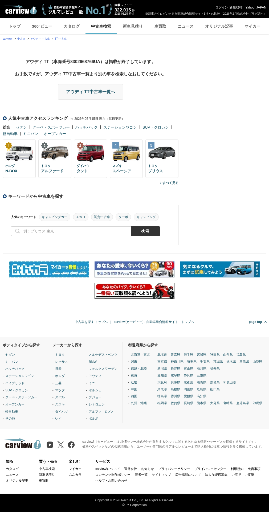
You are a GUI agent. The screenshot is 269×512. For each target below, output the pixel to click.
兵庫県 (175, 382)
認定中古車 (102, 217)
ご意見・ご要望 (243, 475)
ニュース (186, 26)
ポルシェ (95, 390)
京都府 (188, 382)
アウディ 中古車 (40, 38)
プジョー (95, 397)
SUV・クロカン (155, 127)
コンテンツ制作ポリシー (113, 475)
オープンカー (55, 134)
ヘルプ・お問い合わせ (111, 480)
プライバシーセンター (210, 469)
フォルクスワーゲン (103, 369)
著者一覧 (141, 475)
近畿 (134, 382)
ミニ (92, 383)
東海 (134, 375)
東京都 (162, 361)
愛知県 (162, 375)
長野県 (175, 368)
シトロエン (97, 404)
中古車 (21, 38)
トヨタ (60, 355)
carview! (8, 38)
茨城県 (218, 361)
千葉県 (205, 361)
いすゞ (60, 418)
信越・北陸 (139, 368)
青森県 (175, 355)
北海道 (162, 355)
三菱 (58, 383)
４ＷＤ (80, 217)
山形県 (228, 355)
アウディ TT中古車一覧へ (90, 91)
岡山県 (188, 389)
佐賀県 (175, 403)
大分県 (215, 403)
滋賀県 (201, 382)
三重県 (201, 375)
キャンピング (146, 217)
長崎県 (188, 403)
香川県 (175, 396)
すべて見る (170, 183)
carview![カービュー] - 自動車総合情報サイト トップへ (154, 321)
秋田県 (215, 355)
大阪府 (162, 382)
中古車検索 (101, 26)
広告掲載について (188, 475)
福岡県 (162, 403)
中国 (134, 389)
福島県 (241, 355)
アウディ (95, 376)
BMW (92, 362)
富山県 (188, 368)
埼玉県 (192, 361)
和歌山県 (229, 382)
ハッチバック (86, 127)
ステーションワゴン (120, 127)
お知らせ (147, 469)
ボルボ (93, 418)
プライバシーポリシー (174, 469)
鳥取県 (162, 389)
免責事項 (254, 469)
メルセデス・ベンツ (103, 355)
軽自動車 (10, 134)
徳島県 (162, 396)
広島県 (201, 389)
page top (255, 321)
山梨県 (257, 361)
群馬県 (244, 361)
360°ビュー (42, 26)
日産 (58, 369)
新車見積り (133, 26)
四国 (134, 396)
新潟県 (162, 368)
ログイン (221, 7)
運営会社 (130, 469)
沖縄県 (257, 403)
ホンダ (60, 376)
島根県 (175, 389)
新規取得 (236, 7)
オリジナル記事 (219, 26)
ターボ (123, 217)
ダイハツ (61, 411)
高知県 (201, 396)
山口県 (215, 389)
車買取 (160, 26)
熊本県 (201, 403)
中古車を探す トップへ (91, 321)
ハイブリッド (15, 383)
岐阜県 (175, 375)
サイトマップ (161, 475)
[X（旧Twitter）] (60, 444)
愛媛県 (188, 396)
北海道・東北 (140, 355)
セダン (21, 127)
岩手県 (188, 355)
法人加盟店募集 (216, 475)
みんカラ (75, 475)
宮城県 (201, 355)
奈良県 (215, 382)
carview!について (107, 469)
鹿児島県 (242, 403)
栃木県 (231, 361)
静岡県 (188, 375)
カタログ (72, 26)
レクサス (61, 362)
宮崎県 (228, 403)
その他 (10, 418)
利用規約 (237, 469)
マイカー (252, 26)
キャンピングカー (54, 217)
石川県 (201, 368)
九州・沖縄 (139, 403)
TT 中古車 (61, 38)
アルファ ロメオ (101, 411)
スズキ (60, 404)
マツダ (60, 390)
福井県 (215, 368)
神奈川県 (177, 361)
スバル (60, 397)
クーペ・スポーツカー (51, 127)
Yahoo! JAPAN (256, 7)
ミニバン (30, 134)
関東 (134, 361)
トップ (15, 26)
